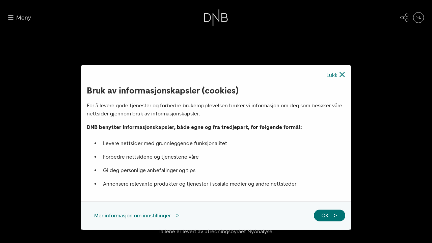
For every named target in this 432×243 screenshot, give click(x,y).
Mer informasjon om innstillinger (132, 215)
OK (324, 215)
